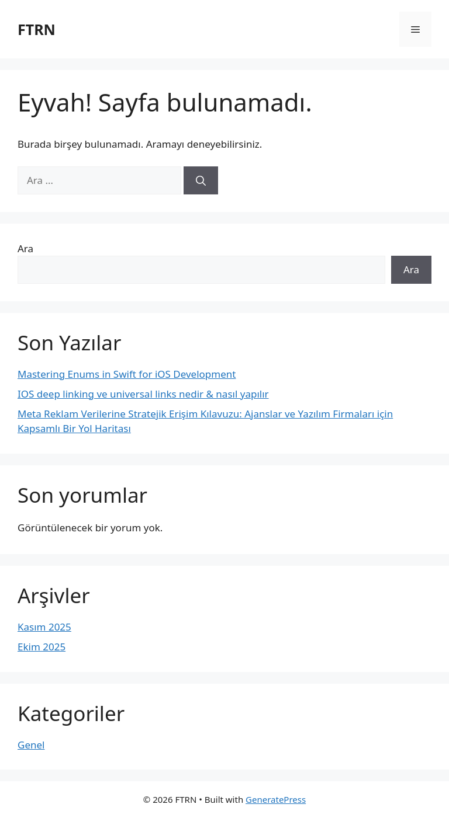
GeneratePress (276, 799)
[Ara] (201, 180)
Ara (25, 248)
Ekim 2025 (41, 646)
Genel (31, 744)
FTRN (37, 29)
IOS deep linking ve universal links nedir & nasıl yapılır (143, 394)
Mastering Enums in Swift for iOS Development (127, 374)
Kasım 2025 (44, 626)
